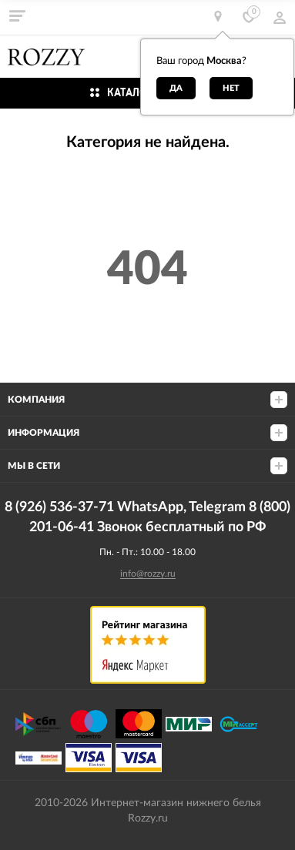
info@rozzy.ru (148, 573)
